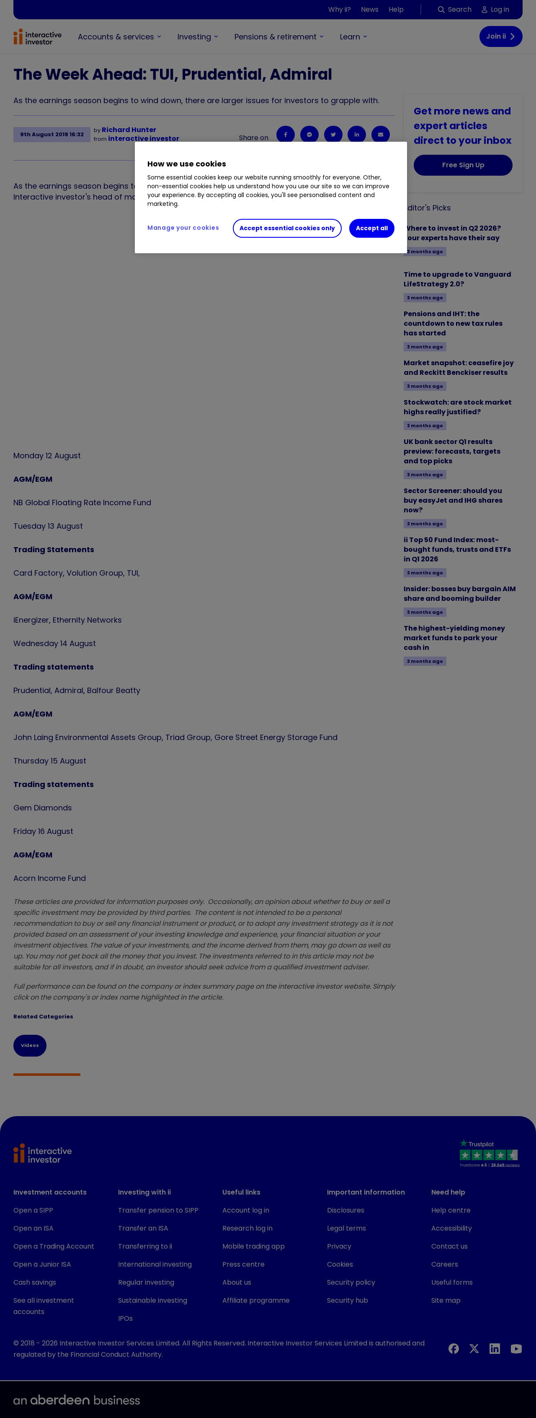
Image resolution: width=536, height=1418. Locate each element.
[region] (271, 197)
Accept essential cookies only (287, 228)
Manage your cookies (183, 227)
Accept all (372, 228)
